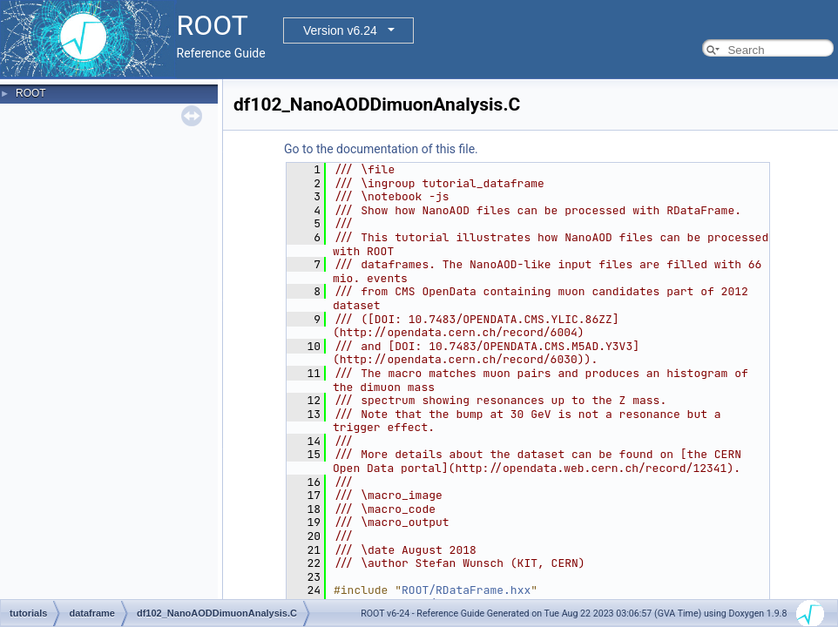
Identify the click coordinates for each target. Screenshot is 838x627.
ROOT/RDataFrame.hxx (466, 590)
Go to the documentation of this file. (381, 149)
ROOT (31, 93)
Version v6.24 (340, 30)
